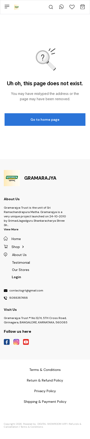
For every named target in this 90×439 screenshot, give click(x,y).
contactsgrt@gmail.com (26, 290)
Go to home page (45, 119)
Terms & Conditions (32, 426)
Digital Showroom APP (52, 423)
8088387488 (18, 298)
